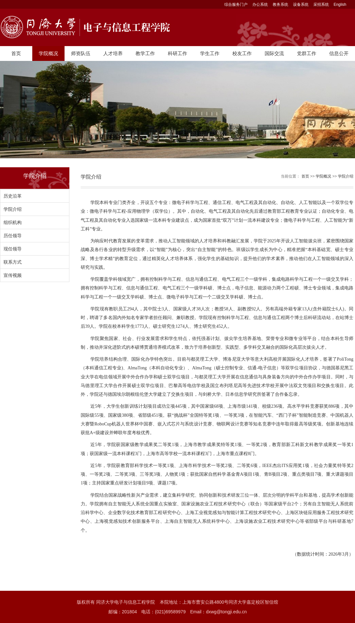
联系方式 (13, 262)
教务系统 (280, 4)
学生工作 (209, 53)
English (340, 4)
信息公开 (339, 53)
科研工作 (177, 53)
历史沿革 (13, 196)
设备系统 (301, 4)
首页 (16, 53)
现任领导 (13, 248)
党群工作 (306, 53)
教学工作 (145, 53)
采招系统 (321, 4)
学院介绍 (13, 209)
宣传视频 (13, 275)
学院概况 (48, 53)
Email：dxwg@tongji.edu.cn (218, 611)
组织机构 (13, 222)
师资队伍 (80, 53)
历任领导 (13, 235)
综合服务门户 (236, 4)
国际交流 (274, 53)
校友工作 (242, 53)
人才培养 (113, 53)
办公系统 (260, 4)
